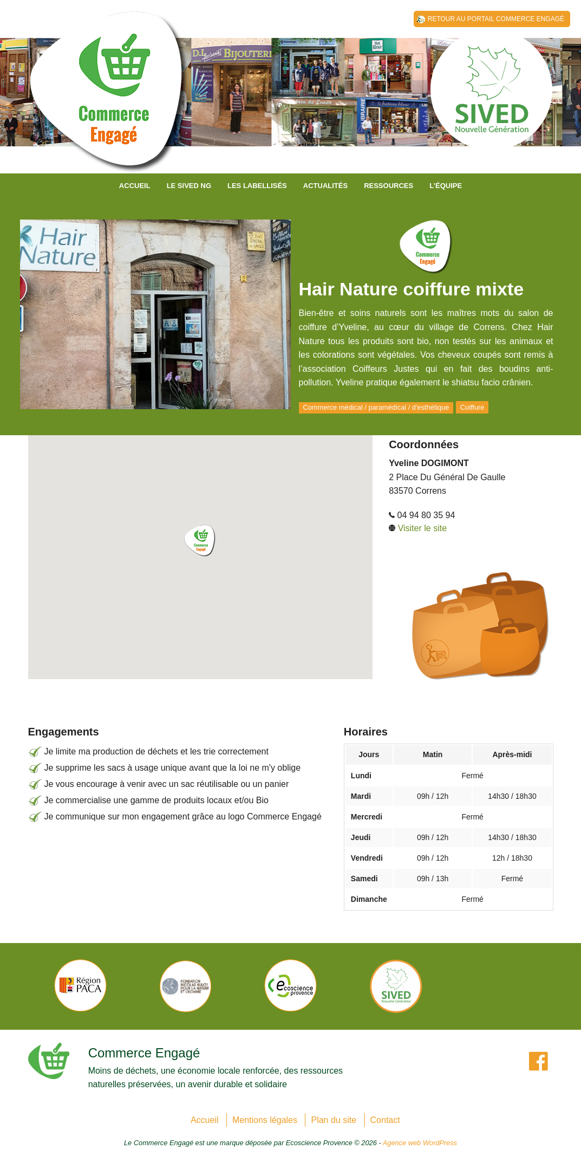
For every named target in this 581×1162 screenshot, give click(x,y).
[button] (200, 541)
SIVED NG (109, 97)
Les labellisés (257, 186)
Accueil (135, 186)
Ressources (388, 186)
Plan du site (333, 1120)
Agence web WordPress (420, 1143)
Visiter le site (422, 528)
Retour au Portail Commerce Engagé (496, 19)
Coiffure (472, 407)
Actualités (325, 186)
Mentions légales (264, 1120)
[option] (80, 985)
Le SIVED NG (189, 186)
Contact (385, 1120)
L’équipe (445, 186)
